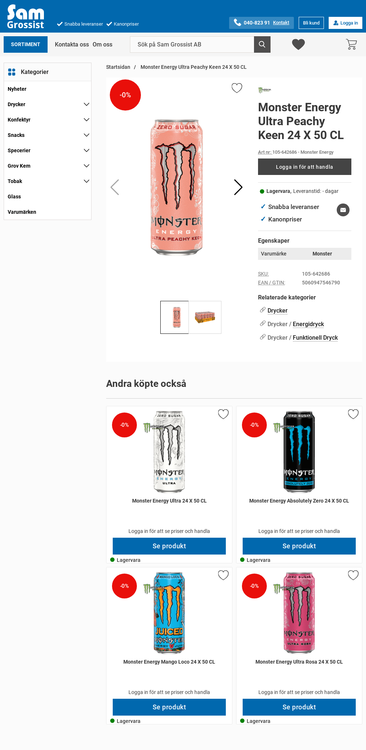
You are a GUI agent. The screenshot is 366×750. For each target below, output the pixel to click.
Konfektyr (19, 120)
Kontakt (281, 22)
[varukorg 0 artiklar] (353, 44)
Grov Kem (19, 166)
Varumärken (22, 212)
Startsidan (118, 67)
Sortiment (25, 44)
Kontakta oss (72, 44)
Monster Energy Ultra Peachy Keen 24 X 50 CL (193, 67)
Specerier (19, 150)
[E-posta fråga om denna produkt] (343, 210)
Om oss (102, 44)
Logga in (345, 23)
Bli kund (311, 23)
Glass (14, 196)
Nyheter (17, 89)
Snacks (16, 135)
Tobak (15, 181)
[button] (238, 187)
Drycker (16, 104)
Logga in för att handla (304, 167)
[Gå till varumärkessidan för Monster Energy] (264, 92)
